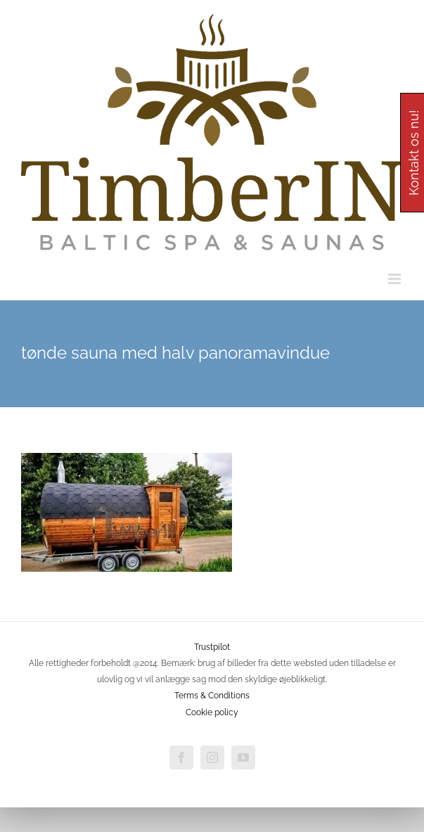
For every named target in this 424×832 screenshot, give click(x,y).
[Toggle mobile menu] (395, 278)
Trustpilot (212, 647)
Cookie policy (212, 712)
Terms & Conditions (212, 695)
